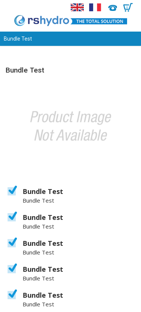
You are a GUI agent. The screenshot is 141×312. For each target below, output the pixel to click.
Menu (10, 7)
